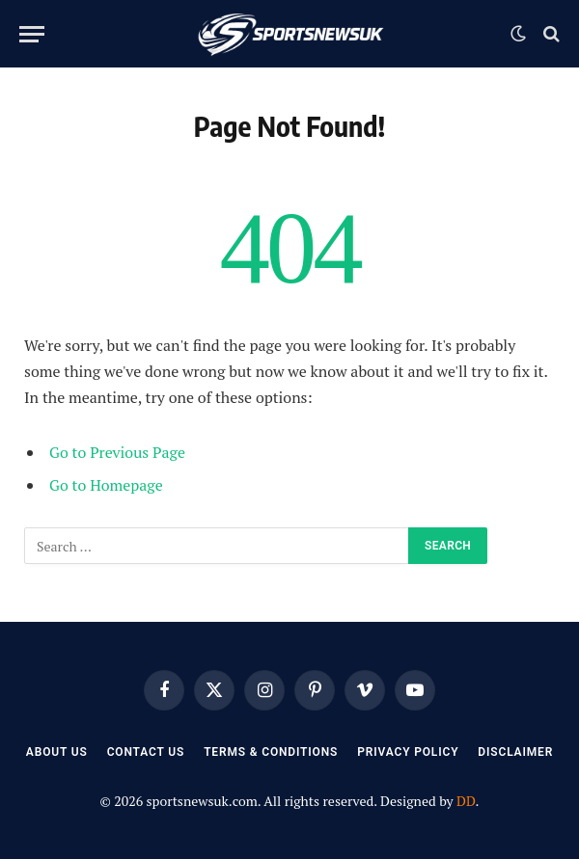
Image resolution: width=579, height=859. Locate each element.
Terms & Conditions (271, 752)
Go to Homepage (106, 485)
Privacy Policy (407, 752)
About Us (57, 752)
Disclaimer (515, 752)
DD (466, 801)
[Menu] (31, 34)
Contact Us (146, 752)
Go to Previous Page (117, 452)
